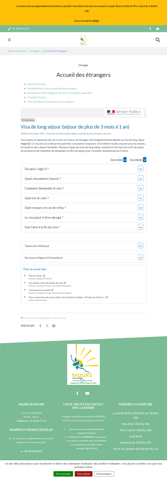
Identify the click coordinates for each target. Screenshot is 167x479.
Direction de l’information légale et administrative (44, 318)
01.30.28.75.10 (38, 420)
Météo (95, 20)
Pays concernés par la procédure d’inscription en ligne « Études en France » (68, 297)
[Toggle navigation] (9, 39)
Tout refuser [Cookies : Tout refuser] (83, 473)
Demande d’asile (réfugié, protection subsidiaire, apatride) (59, 92)
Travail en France (36, 97)
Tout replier (118, 159)
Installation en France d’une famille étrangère (52, 88)
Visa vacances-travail (41, 290)
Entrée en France (36, 83)
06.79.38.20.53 (33, 451)
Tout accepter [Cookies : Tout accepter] (63, 473)
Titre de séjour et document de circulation (50, 101)
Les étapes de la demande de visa (47, 282)
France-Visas (37, 275)
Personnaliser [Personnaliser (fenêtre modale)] (104, 473)
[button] (83, 169)
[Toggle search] (158, 39)
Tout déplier (137, 159)
